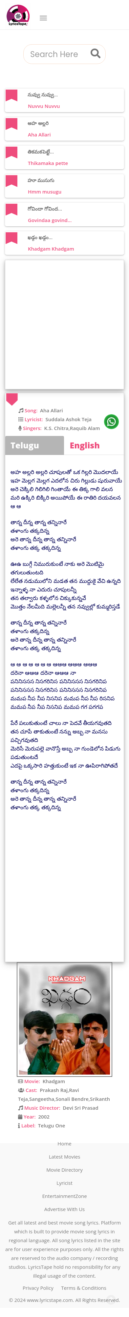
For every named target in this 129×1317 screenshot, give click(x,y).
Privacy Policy (38, 1288)
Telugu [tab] (25, 445)
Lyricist (64, 1183)
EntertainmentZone (64, 1196)
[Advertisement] (64, 324)
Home (64, 1143)
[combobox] (56, 55)
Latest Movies (64, 1156)
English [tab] (85, 445)
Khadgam (54, 1081)
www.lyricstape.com (50, 1300)
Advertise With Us (64, 1209)
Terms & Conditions (83, 1288)
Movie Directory (64, 1169)
